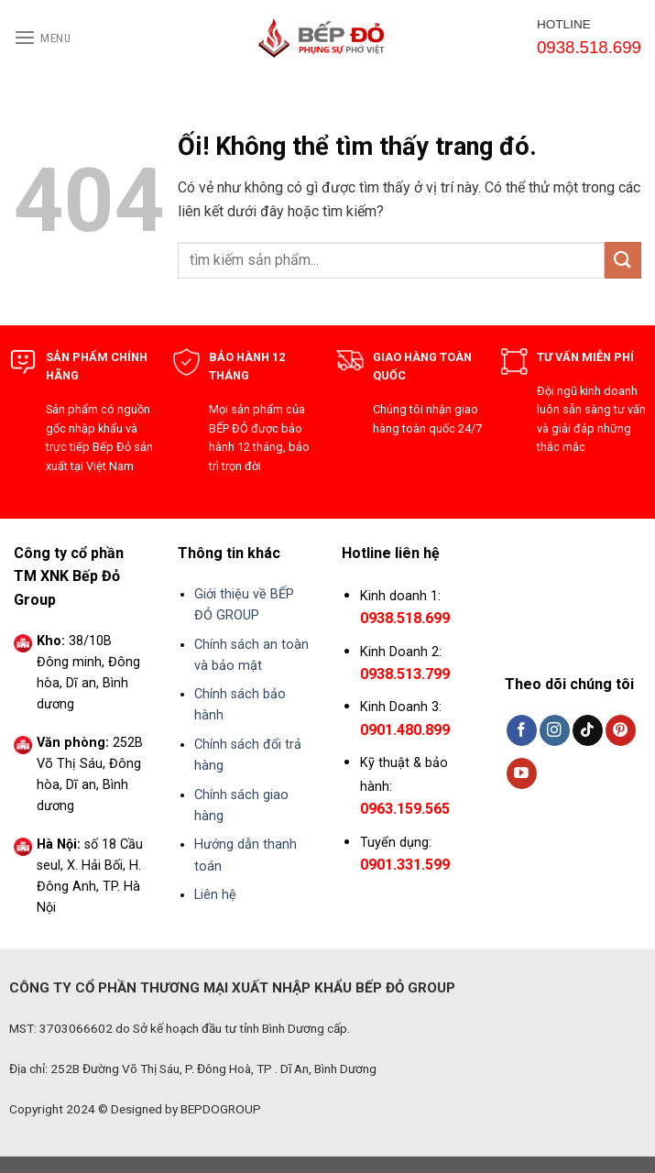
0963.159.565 (405, 808)
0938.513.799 (405, 674)
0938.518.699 (405, 618)
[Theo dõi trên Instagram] (555, 730)
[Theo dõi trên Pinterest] (621, 730)
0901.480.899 (405, 730)
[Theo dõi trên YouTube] (522, 773)
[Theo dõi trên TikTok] (588, 730)
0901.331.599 (405, 864)
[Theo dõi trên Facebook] (522, 730)
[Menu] (42, 38)
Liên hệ (215, 895)
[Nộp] (623, 260)
